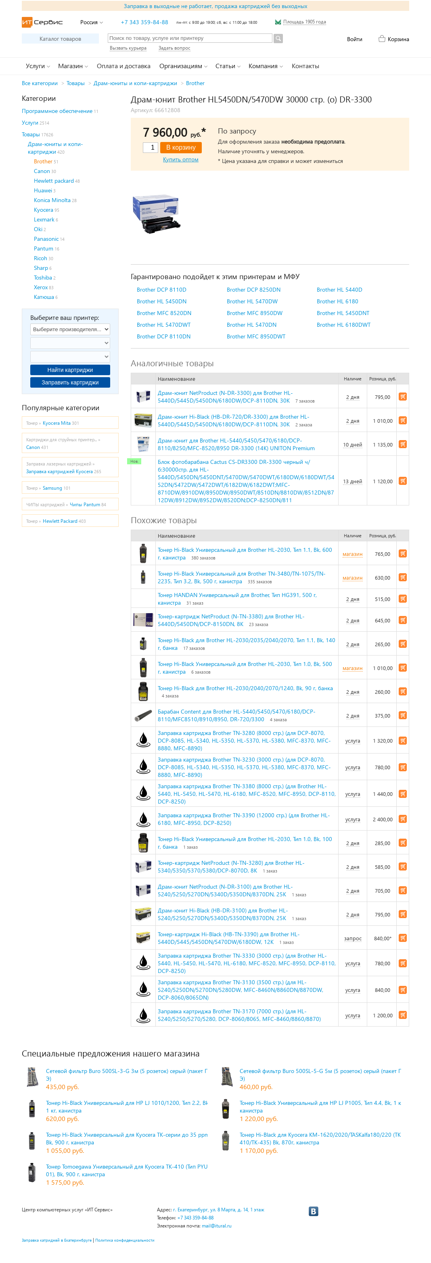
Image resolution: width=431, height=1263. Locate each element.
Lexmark (44, 219)
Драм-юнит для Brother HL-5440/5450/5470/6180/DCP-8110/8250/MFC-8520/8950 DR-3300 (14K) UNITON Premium (236, 444)
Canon (42, 171)
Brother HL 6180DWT (343, 324)
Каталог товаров (60, 38)
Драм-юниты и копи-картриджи (135, 83)
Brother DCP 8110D (161, 289)
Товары (76, 83)
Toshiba (43, 277)
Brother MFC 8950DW (254, 313)
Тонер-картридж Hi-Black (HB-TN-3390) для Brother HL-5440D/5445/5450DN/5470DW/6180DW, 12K (229, 938)
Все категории (40, 83)
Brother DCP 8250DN (253, 289)
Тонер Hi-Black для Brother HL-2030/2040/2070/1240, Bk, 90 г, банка (245, 688)
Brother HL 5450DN (161, 301)
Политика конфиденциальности (125, 1240)
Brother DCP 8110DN (163, 336)
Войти (354, 39)
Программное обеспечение (57, 111)
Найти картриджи (70, 370)
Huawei (43, 190)
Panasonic (46, 238)
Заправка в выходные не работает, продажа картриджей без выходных (215, 6)
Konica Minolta (52, 200)
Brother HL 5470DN (251, 324)
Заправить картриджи (70, 382)
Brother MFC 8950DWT (256, 336)
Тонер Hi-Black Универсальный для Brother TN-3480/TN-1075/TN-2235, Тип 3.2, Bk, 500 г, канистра (242, 577)
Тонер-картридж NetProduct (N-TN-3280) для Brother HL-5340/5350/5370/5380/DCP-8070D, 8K (231, 866)
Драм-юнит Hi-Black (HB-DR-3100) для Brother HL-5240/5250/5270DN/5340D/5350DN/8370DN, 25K (223, 914)
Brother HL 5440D (339, 289)
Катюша (44, 297)
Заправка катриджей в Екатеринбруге (57, 1240)
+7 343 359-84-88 (144, 22)
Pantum (43, 248)
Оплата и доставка (124, 65)
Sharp (41, 267)
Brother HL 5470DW (252, 301)
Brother (195, 83)
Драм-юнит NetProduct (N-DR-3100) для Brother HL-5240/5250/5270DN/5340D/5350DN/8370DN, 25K (225, 890)
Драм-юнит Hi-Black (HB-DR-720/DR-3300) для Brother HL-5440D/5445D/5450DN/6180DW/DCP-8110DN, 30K (234, 420)
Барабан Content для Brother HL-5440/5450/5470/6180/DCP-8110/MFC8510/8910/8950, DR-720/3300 (237, 715)
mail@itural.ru (217, 1226)
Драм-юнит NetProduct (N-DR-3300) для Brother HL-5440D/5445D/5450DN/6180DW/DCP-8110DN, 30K (225, 396)
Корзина (398, 39)
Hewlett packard (54, 180)
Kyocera (43, 209)
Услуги (30, 122)
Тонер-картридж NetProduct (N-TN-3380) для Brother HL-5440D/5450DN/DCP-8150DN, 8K (231, 620)
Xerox (41, 287)
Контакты (305, 65)
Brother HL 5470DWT (163, 324)
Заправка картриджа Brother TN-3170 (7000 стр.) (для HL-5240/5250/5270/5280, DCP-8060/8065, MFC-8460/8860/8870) (239, 1015)
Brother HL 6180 (337, 301)
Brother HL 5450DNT (343, 313)
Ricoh (40, 258)
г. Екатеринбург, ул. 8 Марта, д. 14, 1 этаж (218, 1210)
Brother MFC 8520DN (164, 313)
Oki (38, 229)
